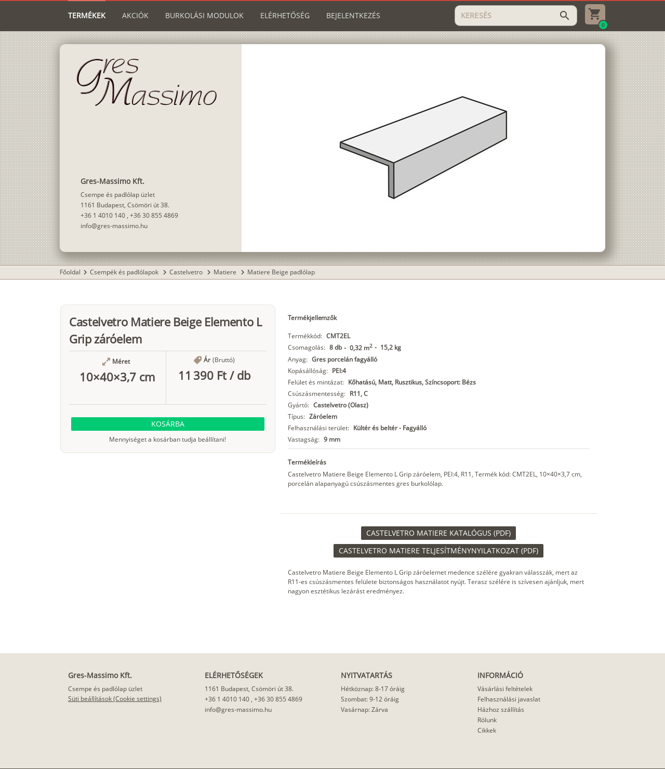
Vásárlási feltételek (505, 688)
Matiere (226, 272)
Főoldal (70, 272)
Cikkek (486, 730)
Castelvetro (186, 272)
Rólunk (487, 719)
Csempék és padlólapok (125, 272)
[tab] (87, 15)
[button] (167, 424)
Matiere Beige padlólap (281, 272)
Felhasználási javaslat (508, 699)
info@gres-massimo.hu (114, 225)
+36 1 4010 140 (103, 215)
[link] (438, 533)
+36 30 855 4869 (154, 215)
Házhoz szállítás (500, 709)
